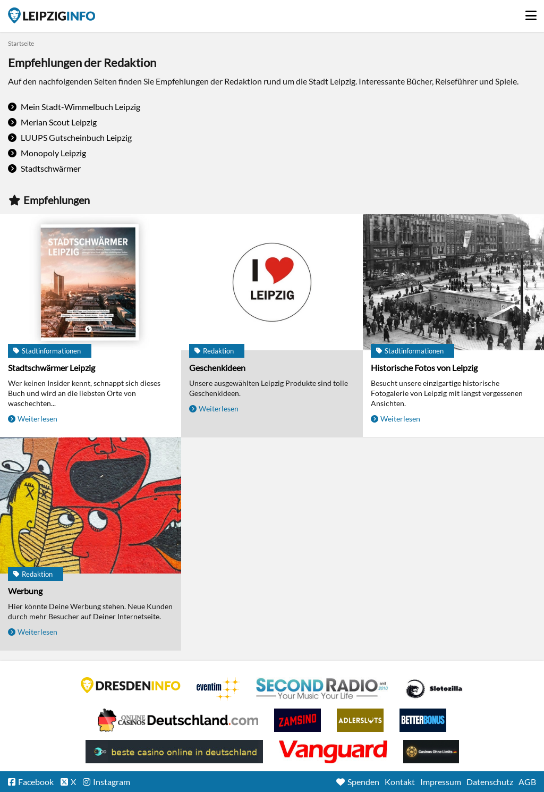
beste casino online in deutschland (174, 751)
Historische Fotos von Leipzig (424, 368)
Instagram (111, 782)
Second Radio (322, 689)
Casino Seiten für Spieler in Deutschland (434, 689)
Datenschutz (489, 782)
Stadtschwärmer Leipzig (51, 368)
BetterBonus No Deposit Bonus (423, 720)
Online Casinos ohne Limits (431, 751)
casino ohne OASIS (333, 751)
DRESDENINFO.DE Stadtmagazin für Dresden (131, 685)
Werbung (25, 591)
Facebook (36, 782)
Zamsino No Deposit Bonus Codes (297, 720)
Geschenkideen (217, 368)
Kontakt (400, 782)
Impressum (440, 782)
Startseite (51, 15)
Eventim (218, 689)
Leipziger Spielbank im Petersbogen (178, 720)
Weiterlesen (37, 418)
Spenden (363, 782)
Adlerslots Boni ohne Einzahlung (360, 720)
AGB (527, 782)
